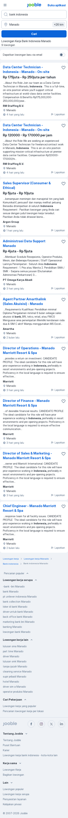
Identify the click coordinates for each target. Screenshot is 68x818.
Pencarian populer (16, 573)
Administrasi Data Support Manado (24, 243)
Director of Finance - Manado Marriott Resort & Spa (26, 403)
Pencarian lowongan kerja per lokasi (23, 711)
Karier (6, 750)
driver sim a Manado (14, 686)
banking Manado (12, 626)
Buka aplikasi (57, 5)
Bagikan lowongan (13, 774)
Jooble (24, 813)
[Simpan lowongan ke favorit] (63, 67)
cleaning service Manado (17, 671)
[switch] (62, 55)
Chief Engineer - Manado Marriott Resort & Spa (29, 508)
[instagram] (41, 724)
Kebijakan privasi (12, 804)
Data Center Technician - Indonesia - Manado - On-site (26, 69)
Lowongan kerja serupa (16, 794)
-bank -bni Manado (14, 586)
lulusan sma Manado (15, 646)
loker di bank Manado (15, 606)
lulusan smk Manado (14, 661)
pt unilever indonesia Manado (20, 596)
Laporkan (58, 114)
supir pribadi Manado (14, 676)
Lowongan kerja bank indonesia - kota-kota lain (30, 755)
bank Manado (10, 591)
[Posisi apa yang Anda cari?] (34, 14)
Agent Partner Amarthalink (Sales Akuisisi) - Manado (24, 301)
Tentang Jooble (12, 740)
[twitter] (51, 724)
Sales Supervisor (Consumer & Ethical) (27, 185)
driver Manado (11, 656)
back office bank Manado (17, 616)
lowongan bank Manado (16, 631)
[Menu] (5, 5)
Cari (34, 34)
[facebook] (31, 724)
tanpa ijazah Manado (15, 666)
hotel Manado (11, 681)
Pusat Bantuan (11, 745)
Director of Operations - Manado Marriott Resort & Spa (29, 350)
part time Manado (13, 651)
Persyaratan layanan (14, 799)
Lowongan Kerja (12, 769)
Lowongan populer (13, 789)
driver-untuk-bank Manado (18, 611)
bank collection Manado (16, 601)
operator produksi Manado (18, 691)
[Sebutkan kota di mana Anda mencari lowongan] (34, 24)
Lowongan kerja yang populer (19, 706)
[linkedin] (61, 724)
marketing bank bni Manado (18, 621)
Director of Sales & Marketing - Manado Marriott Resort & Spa (27, 455)
